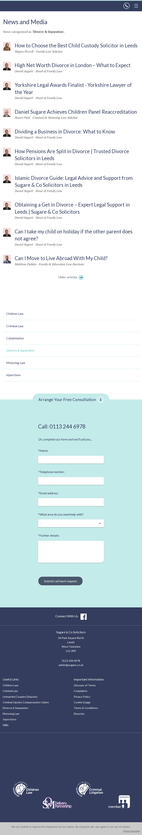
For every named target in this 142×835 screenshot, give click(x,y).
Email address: (48, 493)
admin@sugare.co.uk (71, 665)
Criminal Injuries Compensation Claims (26, 702)
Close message (131, 831)
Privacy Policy (82, 696)
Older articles (71, 277)
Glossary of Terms (85, 685)
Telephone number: (51, 472)
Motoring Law (15, 363)
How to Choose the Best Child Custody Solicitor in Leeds (76, 45)
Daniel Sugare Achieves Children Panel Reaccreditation (76, 112)
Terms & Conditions (86, 707)
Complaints (80, 690)
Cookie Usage (82, 702)
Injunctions (13, 375)
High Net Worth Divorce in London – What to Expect (73, 65)
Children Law (14, 313)
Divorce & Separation (20, 350)
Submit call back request (60, 581)
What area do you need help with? (61, 514)
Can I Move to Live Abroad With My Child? (61, 258)
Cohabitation (15, 338)
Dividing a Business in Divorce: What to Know (65, 131)
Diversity (79, 713)
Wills (6, 725)
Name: (43, 450)
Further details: (49, 535)
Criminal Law (14, 326)
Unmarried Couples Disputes (20, 696)
